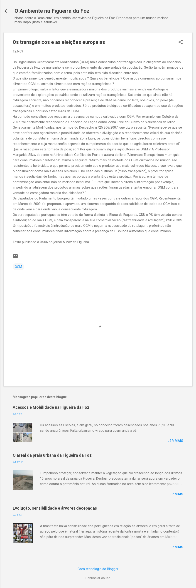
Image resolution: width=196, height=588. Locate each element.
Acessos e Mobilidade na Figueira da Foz (51, 407)
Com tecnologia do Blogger (98, 569)
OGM (18, 267)
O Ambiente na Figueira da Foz (52, 11)
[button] (180, 42)
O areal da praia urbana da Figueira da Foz (52, 455)
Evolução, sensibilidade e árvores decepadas (55, 508)
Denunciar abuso (98, 578)
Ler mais (175, 441)
